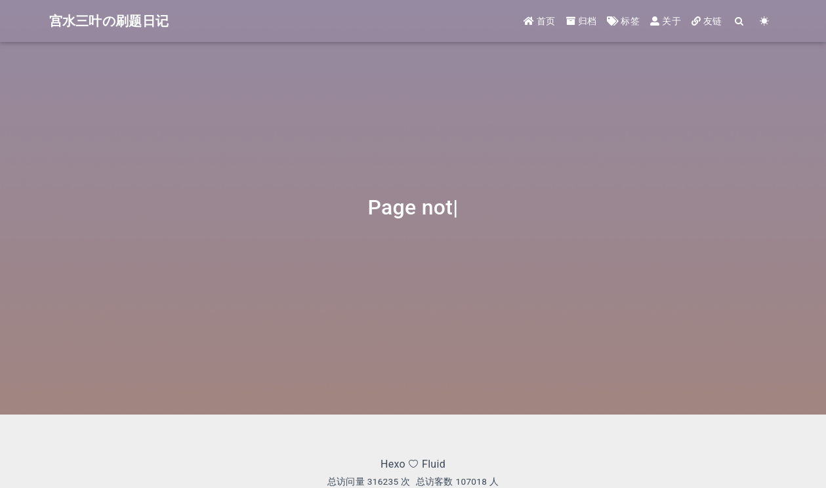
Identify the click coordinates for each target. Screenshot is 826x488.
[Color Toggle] (765, 21)
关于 (665, 21)
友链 (707, 21)
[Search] (740, 21)
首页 (540, 21)
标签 (623, 21)
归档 (581, 21)
